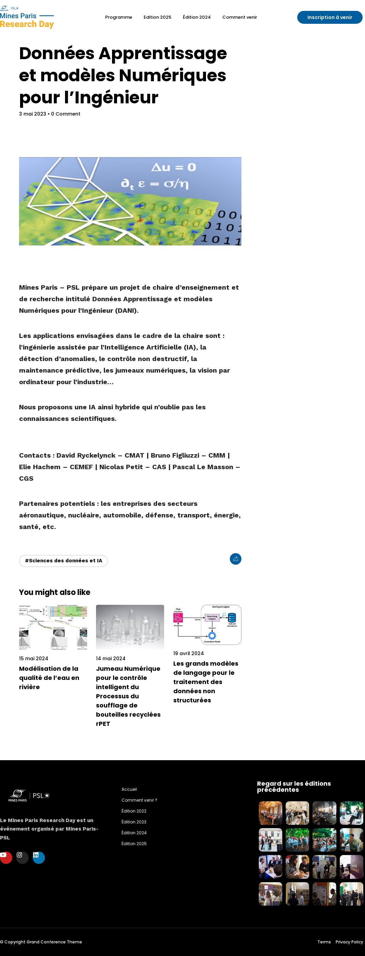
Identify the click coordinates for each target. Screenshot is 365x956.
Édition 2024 (134, 833)
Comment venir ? (139, 800)
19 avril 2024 (188, 653)
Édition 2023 (134, 822)
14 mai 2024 (111, 658)
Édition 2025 (134, 844)
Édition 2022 (134, 811)
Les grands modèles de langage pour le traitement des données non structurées (205, 681)
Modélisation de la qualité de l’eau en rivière (49, 677)
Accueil (129, 789)
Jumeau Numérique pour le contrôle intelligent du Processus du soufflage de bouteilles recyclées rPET (128, 696)
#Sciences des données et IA (63, 561)
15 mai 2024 (33, 658)
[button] (330, 17)
